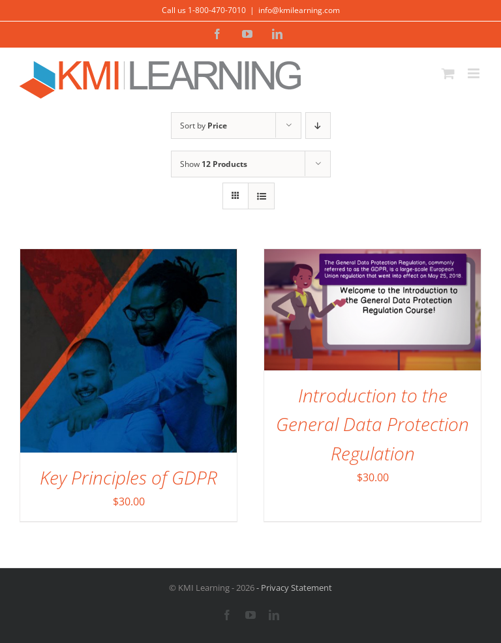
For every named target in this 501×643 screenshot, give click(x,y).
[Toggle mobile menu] (474, 73)
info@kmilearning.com (299, 10)
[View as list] (261, 196)
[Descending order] (318, 125)
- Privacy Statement (293, 587)
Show (213, 164)
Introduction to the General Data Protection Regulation (372, 424)
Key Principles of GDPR (128, 477)
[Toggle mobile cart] (448, 73)
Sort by (203, 125)
